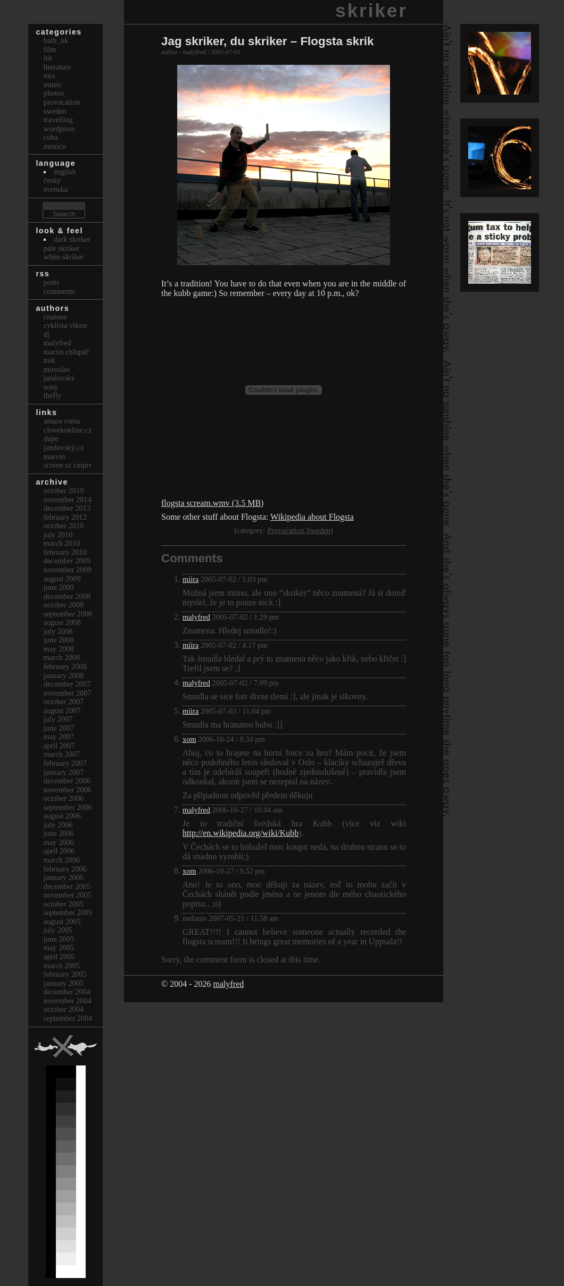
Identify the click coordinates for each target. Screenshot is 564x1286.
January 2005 (64, 983)
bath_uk (56, 40)
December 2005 (67, 886)
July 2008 (58, 631)
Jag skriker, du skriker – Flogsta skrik (267, 41)
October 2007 (64, 701)
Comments (59, 291)
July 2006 (58, 824)
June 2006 (59, 833)
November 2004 (68, 1000)
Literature (57, 67)
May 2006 (59, 842)
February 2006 (65, 869)
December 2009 (67, 560)
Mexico (55, 146)
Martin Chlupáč (66, 352)
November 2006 (68, 789)
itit (48, 58)
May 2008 (59, 649)
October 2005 (64, 904)
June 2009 (59, 587)
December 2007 (67, 684)
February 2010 (65, 552)
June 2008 (59, 640)
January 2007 (64, 772)
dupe (51, 438)
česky (52, 180)
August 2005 (62, 921)
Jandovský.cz (64, 447)
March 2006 (62, 860)
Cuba (51, 137)
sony (51, 387)
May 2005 (59, 947)
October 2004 (64, 1009)
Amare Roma (62, 421)
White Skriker (64, 256)
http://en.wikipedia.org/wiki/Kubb (240, 832)
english (65, 171)
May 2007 (59, 736)
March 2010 (62, 543)
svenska (56, 189)
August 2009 (62, 578)
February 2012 (65, 517)
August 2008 (62, 622)
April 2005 (59, 956)
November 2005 (68, 895)
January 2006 (64, 877)
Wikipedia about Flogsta (312, 516)
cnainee (55, 316)
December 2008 (67, 596)
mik (49, 360)
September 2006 (68, 807)
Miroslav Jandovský (59, 374)
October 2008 (64, 604)
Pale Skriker (62, 248)
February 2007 (65, 763)
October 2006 (64, 798)
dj (46, 334)
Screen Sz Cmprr (68, 465)
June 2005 (59, 939)
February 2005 (65, 974)
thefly (53, 395)
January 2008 (64, 675)
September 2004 (68, 1018)
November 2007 (68, 693)
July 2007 (58, 719)
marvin (54, 456)
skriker (371, 10)
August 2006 (62, 815)
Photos (54, 93)
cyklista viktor (66, 325)
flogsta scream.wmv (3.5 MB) (212, 502)
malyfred (196, 617)
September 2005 (68, 912)
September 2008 (68, 614)
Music (53, 84)
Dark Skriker (72, 239)
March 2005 (62, 965)
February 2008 (65, 666)
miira (190, 579)
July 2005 (58, 930)
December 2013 (67, 508)
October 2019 (64, 490)
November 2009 (68, 569)
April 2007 (59, 745)
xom (189, 739)
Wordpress (59, 128)
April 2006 (59, 851)
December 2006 (67, 780)
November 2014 (68, 499)
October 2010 (64, 525)
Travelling (58, 119)
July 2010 (58, 534)
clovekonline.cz (68, 430)
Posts (52, 282)
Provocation (285, 530)
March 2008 (62, 657)
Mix (49, 75)
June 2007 (59, 728)
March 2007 (62, 754)
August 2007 (62, 710)
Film (50, 49)
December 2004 (67, 991)
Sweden (318, 530)
